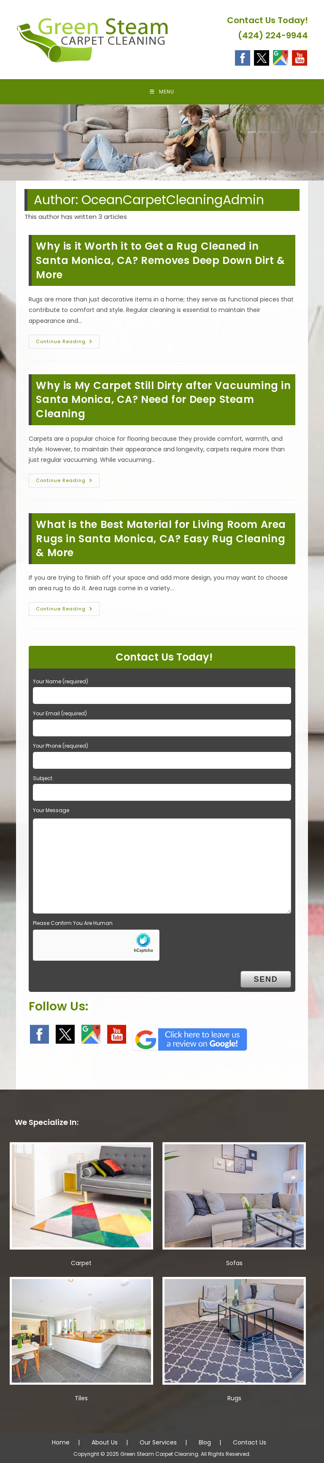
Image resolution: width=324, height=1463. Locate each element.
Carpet (81, 1263)
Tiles (81, 1398)
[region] (162, 142)
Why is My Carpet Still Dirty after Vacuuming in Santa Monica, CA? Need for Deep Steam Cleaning (163, 399)
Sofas (234, 1263)
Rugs (234, 1398)
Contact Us (249, 1442)
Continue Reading (68, 343)
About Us (105, 1442)
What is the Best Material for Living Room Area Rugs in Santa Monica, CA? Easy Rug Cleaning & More (161, 538)
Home (61, 1442)
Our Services (158, 1442)
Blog (205, 1442)
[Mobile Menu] (162, 91)
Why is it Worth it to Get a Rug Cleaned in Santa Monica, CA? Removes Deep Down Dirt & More (160, 260)
